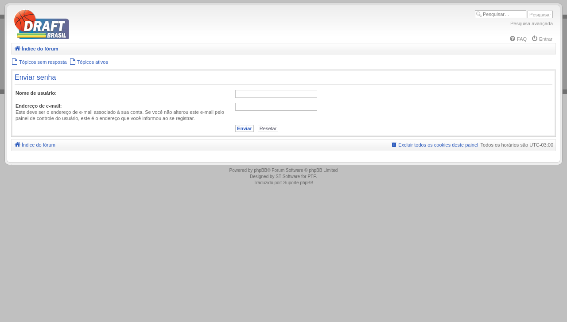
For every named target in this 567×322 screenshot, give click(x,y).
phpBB (260, 170)
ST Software (288, 176)
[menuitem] (518, 39)
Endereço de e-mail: (39, 106)
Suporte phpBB (299, 182)
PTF (311, 176)
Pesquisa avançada (531, 23)
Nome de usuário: (36, 93)
